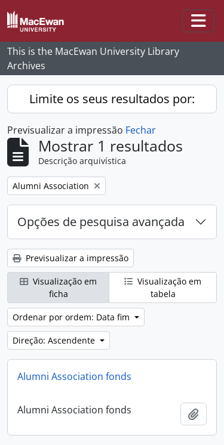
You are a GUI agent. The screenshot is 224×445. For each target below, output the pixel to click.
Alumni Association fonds (74, 376)
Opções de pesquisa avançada (101, 222)
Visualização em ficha (58, 287)
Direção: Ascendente (55, 340)
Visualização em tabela (162, 287)
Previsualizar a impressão (70, 258)
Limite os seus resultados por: (112, 99)
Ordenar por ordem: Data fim (72, 317)
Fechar (140, 130)
